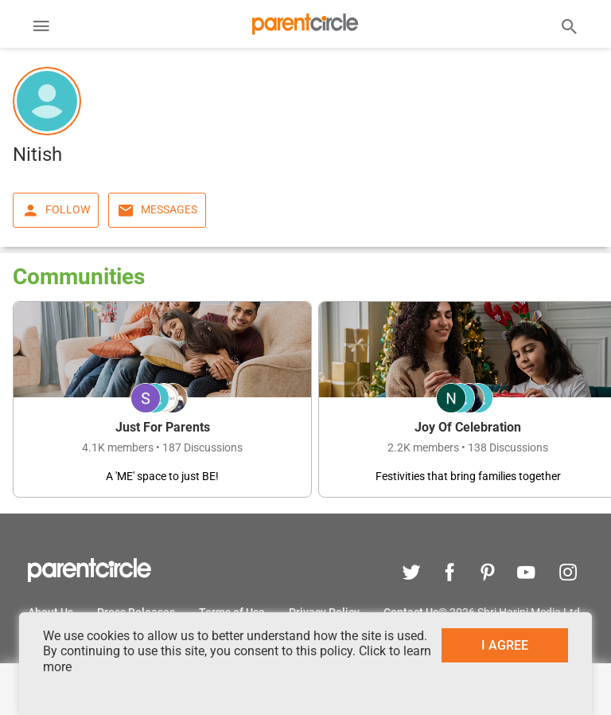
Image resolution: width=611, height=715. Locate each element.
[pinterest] (488, 574)
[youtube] (526, 574)
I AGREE (504, 645)
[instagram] (564, 574)
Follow (55, 210)
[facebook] (449, 574)
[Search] (569, 25)
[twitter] (411, 574)
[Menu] (41, 28)
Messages (157, 210)
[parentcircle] (89, 578)
